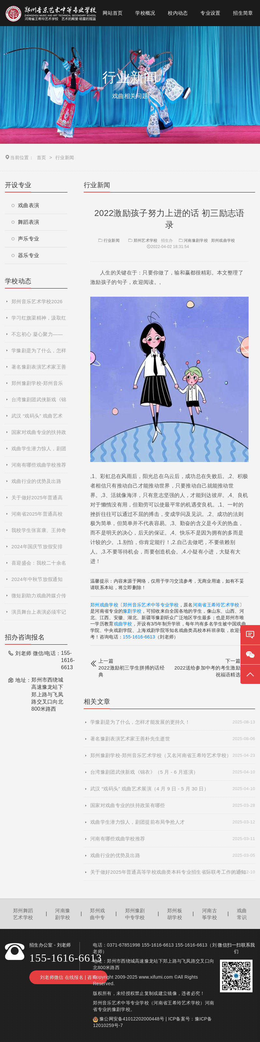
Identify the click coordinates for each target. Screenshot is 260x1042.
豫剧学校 (132, 611)
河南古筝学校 (209, 914)
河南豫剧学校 (196, 240)
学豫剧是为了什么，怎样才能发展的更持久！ (38, 353)
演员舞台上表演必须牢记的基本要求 (38, 614)
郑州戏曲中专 (97, 914)
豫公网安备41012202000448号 (131, 1018)
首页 (41, 157)
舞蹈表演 (25, 222)
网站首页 (113, 13)
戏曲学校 (123, 623)
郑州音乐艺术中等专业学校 (151, 604)
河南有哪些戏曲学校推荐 (38, 465)
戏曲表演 (25, 205)
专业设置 (210, 13)
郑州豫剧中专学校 (135, 914)
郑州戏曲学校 (223, 240)
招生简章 (243, 13)
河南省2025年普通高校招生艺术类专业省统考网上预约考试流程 (38, 516)
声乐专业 (25, 238)
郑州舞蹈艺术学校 (23, 914)
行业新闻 (108, 240)
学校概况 (145, 13)
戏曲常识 (242, 914)
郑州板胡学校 (174, 914)
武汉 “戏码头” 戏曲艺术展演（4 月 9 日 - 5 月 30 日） (39, 418)
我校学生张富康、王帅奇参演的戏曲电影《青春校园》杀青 (38, 532)
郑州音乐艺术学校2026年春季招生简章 (37, 304)
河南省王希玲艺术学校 (216, 604)
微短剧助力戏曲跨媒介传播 (38, 598)
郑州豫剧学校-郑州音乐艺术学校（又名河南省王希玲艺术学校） (38, 385)
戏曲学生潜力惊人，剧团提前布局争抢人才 (38, 451)
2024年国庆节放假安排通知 (37, 549)
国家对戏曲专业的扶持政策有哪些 (38, 434)
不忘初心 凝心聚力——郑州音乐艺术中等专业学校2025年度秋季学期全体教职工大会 (38, 336)
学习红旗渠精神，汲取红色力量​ (38, 320)
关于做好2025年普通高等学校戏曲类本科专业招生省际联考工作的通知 (38, 500)
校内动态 (178, 13)
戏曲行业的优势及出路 (36, 481)
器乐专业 (25, 255)
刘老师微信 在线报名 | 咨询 (68, 977)
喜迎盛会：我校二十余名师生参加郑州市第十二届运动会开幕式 (38, 565)
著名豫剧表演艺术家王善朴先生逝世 (38, 369)
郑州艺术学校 (146, 240)
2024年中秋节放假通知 (37, 579)
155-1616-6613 (139, 636)
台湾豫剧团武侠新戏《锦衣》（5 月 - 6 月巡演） (38, 402)
